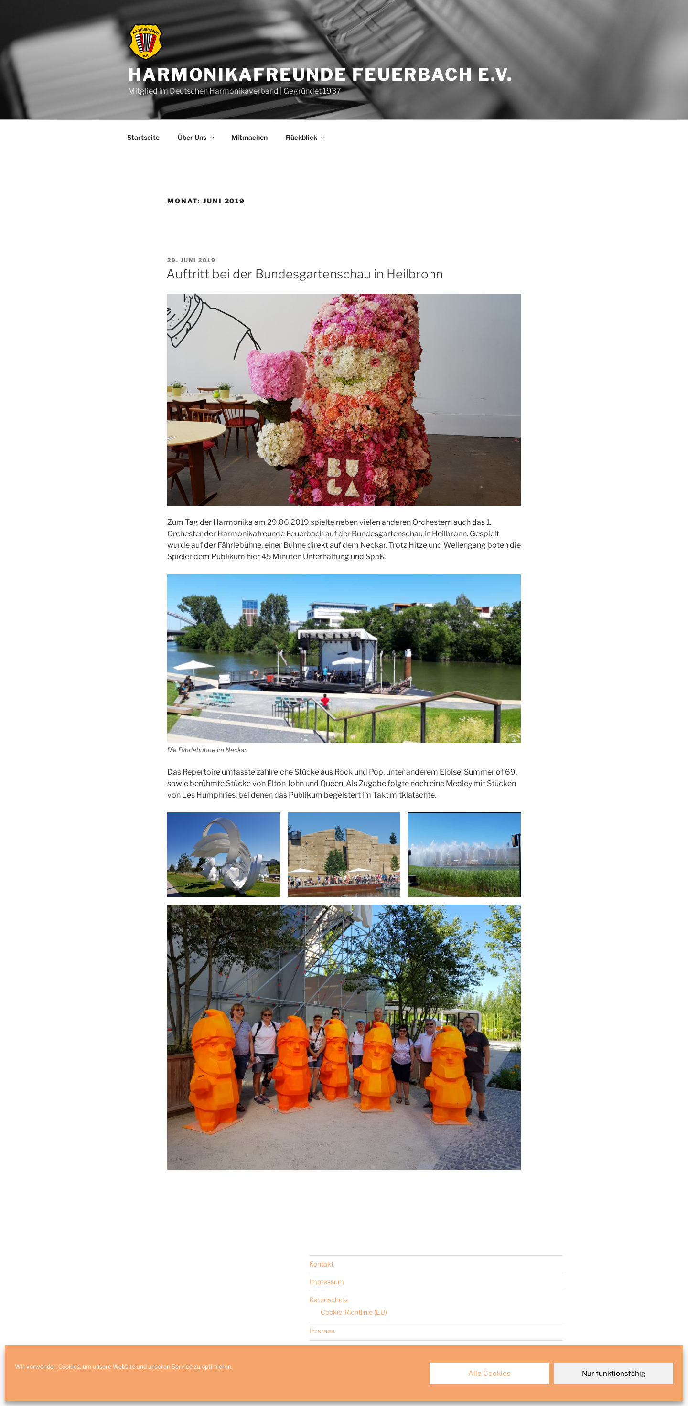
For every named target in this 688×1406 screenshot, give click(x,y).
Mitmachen (249, 137)
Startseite (143, 137)
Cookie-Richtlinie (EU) (354, 1312)
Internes (321, 1331)
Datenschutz (328, 1300)
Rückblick (306, 137)
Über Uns (196, 137)
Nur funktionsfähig (613, 1373)
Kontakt (321, 1264)
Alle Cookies (489, 1373)
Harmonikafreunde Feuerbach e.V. (320, 74)
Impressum (326, 1282)
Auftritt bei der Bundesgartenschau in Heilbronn (304, 273)
